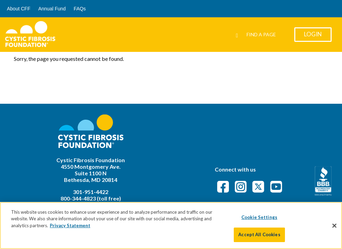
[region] (171, 225)
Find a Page (261, 34)
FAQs (80, 8)
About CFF (18, 8)
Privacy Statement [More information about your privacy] (70, 225)
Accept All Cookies (259, 234)
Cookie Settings (259, 217)
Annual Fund (52, 8)
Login (313, 34)
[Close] (334, 225)
